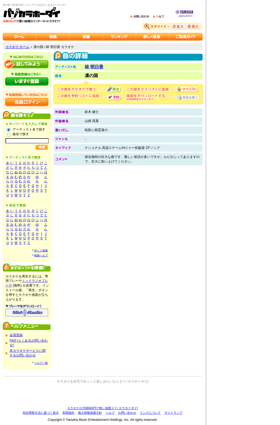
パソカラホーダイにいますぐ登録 (26, 81)
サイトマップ (173, 412)
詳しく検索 (41, 250)
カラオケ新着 (86, 37)
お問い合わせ (127, 412)
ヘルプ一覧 (41, 362)
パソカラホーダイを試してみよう (26, 64)
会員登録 (16, 335)
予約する (114, 97)
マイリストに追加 (187, 89)
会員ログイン (26, 102)
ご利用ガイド (186, 37)
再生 (114, 89)
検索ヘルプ (41, 255)
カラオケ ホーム (17, 47)
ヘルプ (110, 412)
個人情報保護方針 (90, 412)
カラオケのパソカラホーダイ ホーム (19, 37)
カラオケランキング (119, 37)
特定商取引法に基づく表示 (41, 412)
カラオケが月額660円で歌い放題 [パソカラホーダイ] (102, 408)
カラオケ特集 (52, 37)
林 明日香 (94, 66)
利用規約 (68, 412)
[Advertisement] (103, 395)
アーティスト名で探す (29, 129)
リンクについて (150, 412)
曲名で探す (21, 134)
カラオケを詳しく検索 (152, 37)
